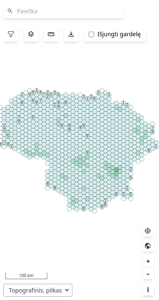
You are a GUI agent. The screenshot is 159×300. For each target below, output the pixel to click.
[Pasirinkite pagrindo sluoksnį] (37, 290)
